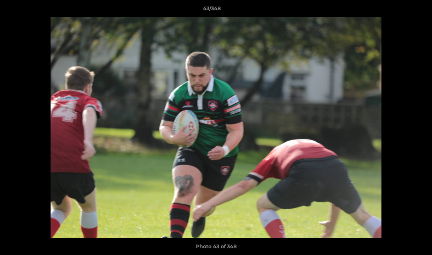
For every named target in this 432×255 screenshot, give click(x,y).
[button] (402, 10)
